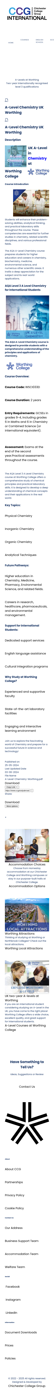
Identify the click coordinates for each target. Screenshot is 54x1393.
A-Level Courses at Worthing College (25, 1027)
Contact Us (27, 1087)
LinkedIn (11, 1313)
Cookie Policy (14, 1208)
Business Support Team (22, 1241)
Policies (10, 1358)
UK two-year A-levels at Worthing (22, 998)
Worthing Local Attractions (24, 948)
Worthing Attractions (20, 934)
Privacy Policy (14, 1195)
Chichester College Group (26, 1386)
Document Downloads (21, 1332)
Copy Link (10, 787)
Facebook (13, 1287)
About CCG (13, 1169)
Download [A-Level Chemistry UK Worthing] (12, 783)
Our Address (14, 1228)
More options (12, 806)
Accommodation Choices (27, 864)
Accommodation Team (21, 1254)
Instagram (13, 1300)
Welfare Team (15, 1267)
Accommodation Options (27, 886)
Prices (9, 1345)
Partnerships (14, 1182)
